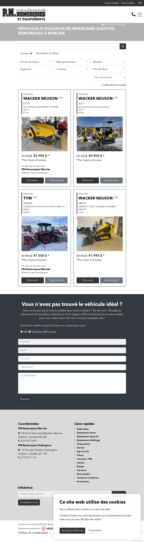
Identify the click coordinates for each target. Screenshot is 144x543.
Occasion (26, 58)
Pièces (79, 460)
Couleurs (61, 74)
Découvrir (32, 185)
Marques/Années (66, 67)
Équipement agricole (86, 441)
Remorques (81, 434)
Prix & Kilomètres (29, 67)
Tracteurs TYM (83, 464)
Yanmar (79, 468)
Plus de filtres (100, 74)
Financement (56, 185)
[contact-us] (134, 14)
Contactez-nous (29, 507)
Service (79, 453)
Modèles (98, 67)
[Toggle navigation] (140, 15)
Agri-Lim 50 (81, 457)
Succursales (127, 3)
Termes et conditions (86, 483)
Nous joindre (82, 479)
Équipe (79, 472)
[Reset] (47, 58)
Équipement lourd (85, 438)
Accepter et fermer (72, 530)
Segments (25, 74)
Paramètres (95, 530)
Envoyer (25, 404)
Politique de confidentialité (33, 537)
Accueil (106, 29)
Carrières (80, 475)
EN (140, 3)
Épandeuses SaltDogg (87, 445)
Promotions (81, 487)
